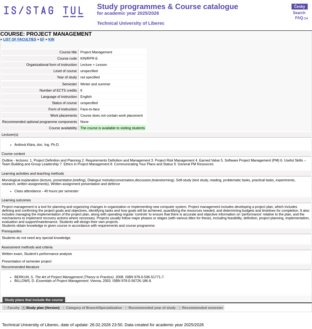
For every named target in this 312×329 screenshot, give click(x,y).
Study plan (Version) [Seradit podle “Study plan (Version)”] (43, 308)
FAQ (299, 18)
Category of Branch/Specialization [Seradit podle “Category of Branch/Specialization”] (94, 308)
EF (42, 39)
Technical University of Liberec (131, 23)
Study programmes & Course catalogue (167, 6)
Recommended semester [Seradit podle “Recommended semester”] (202, 308)
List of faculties (19, 39)
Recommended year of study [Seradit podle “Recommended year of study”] (151, 308)
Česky (299, 6)
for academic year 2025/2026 (128, 13)
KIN (51, 39)
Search (299, 13)
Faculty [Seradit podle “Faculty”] (14, 308)
